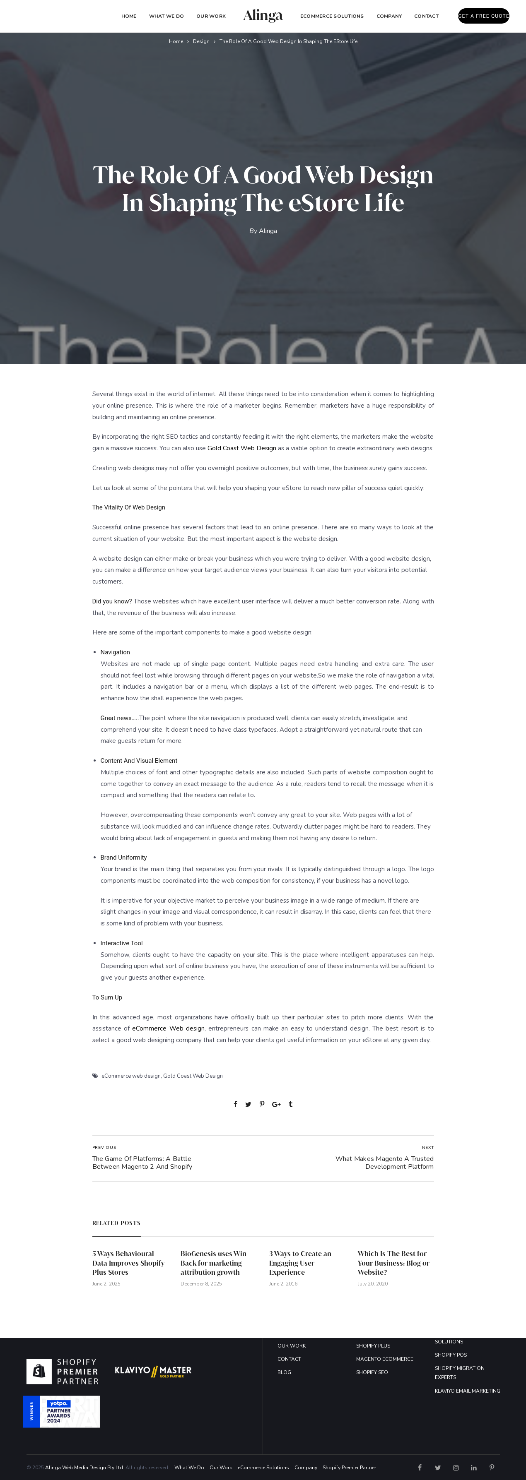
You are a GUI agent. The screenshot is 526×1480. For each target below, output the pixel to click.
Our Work (211, 16)
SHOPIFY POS (451, 1355)
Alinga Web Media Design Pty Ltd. (84, 1467)
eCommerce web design (131, 1076)
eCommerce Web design (168, 1028)
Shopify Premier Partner (349, 1467)
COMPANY (389, 16)
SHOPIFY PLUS (373, 1346)
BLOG (284, 1372)
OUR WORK (291, 1346)
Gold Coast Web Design (242, 448)
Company (305, 1467)
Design (201, 41)
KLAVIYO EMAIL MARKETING (467, 1391)
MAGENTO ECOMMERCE (384, 1359)
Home (129, 16)
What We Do (166, 16)
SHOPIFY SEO (372, 1372)
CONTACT (289, 1359)
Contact (426, 16)
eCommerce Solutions (332, 16)
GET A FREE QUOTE (483, 16)
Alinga (268, 230)
